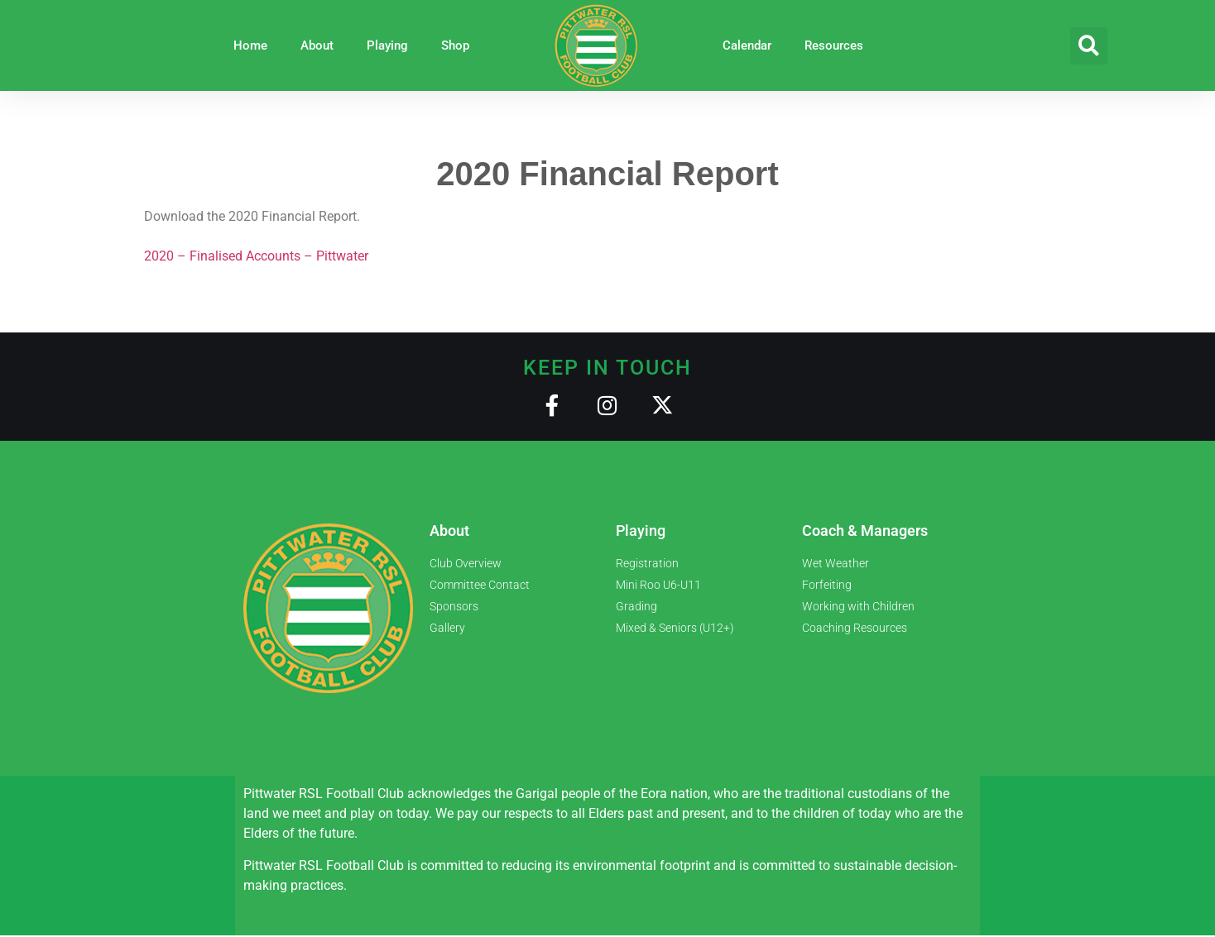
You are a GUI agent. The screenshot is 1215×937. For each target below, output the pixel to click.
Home (250, 45)
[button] (1088, 46)
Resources (833, 45)
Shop (455, 45)
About (317, 45)
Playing (387, 45)
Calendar (747, 45)
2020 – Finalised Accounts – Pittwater (256, 256)
